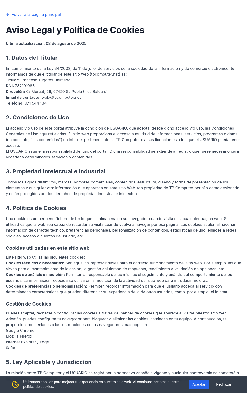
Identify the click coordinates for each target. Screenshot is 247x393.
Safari (11, 347)
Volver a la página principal (33, 14)
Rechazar (223, 384)
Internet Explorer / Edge (27, 342)
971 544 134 (36, 103)
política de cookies (38, 387)
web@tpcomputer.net (61, 97)
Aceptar (198, 384)
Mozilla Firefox (19, 336)
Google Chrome (20, 330)
